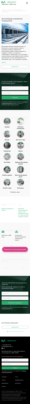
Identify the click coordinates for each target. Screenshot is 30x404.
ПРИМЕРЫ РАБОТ (19, 380)
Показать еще (15, 192)
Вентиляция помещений (10, 323)
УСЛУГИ (4, 380)
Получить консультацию (15, 249)
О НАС (16, 376)
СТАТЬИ (3, 386)
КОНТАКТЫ (18, 383)
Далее (4, 62)
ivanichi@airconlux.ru (7, 346)
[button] (7, 331)
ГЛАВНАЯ (4, 376)
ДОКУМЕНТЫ (5, 383)
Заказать (15, 66)
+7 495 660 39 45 (6, 345)
